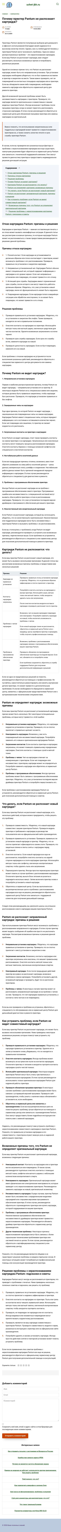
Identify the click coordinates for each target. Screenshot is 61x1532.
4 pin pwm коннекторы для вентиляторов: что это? (30, 1498)
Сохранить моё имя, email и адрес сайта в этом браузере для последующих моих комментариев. (27, 1428)
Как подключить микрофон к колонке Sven (30, 1485)
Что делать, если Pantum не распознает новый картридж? (31, 191)
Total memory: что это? (30, 1479)
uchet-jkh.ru (33, 4)
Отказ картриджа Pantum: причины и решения (27, 173)
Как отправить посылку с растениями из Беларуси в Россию (30, 1451)
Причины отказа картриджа (19, 176)
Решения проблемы (16, 179)
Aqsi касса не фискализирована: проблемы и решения (30, 1492)
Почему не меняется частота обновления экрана (30, 1464)
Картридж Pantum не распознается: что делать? (27, 185)
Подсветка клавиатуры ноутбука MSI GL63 (31, 1511)
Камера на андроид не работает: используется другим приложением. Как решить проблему (30, 1472)
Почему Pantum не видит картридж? (22, 182)
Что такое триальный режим (30, 1504)
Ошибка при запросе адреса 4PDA (30, 1458)
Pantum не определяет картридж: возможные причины (30, 188)
